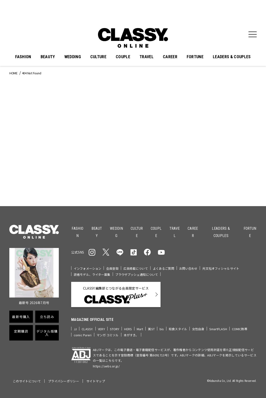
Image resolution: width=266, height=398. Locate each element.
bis (162, 329)
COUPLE (123, 57)
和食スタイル (178, 329)
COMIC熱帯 (239, 329)
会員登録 (112, 268)
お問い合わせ (188, 268)
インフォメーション (87, 268)
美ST (151, 329)
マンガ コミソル (108, 335)
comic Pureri (83, 335)
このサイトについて (27, 381)
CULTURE (98, 57)
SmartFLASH (218, 329)
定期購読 (21, 331)
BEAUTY (48, 57)
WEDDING (72, 57)
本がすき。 (131, 335)
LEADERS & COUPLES (232, 57)
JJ (75, 329)
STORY (114, 329)
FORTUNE (195, 57)
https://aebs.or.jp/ (106, 366)
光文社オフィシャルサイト (220, 268)
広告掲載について (135, 268)
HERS (128, 329)
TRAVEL (147, 57)
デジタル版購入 (47, 333)
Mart (140, 329)
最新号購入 (21, 316)
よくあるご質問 (163, 268)
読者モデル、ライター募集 (92, 274)
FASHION (23, 57)
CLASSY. (87, 329)
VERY (101, 329)
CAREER (170, 57)
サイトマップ (95, 381)
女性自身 (198, 329)
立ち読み (47, 316)
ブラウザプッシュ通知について (136, 274)
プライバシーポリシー (63, 381)
